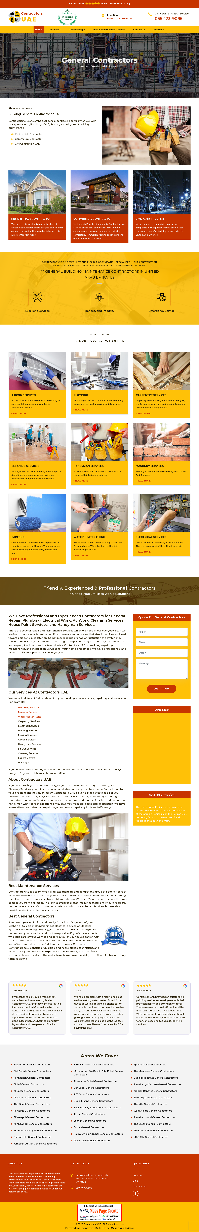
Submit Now (161, 688)
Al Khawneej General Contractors (33, 1124)
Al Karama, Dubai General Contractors (95, 1081)
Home (38, 29)
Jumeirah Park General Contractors (94, 1064)
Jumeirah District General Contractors (35, 1143)
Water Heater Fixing (29, 716)
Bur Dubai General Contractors (91, 1087)
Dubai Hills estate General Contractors (156, 1077)
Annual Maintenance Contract (109, 29)
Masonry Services (28, 712)
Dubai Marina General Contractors (93, 1101)
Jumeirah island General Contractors (154, 1117)
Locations (158, 29)
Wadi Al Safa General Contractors (153, 1110)
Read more (19, 413)
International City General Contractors (35, 1130)
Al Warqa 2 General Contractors (32, 1110)
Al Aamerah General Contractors (32, 1097)
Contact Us (139, 29)
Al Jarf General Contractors (29, 1084)
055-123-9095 (169, 18)
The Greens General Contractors (152, 1124)
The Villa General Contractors (150, 1104)
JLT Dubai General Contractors (91, 1094)
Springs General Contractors (150, 1064)
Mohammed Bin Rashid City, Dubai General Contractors (98, 1073)
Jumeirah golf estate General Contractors (157, 1084)
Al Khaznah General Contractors (32, 1077)
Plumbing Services (29, 707)
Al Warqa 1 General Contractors (31, 1117)
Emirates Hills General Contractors (153, 1130)
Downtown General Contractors (92, 1140)
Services (55, 29)
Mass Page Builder (122, 1228)
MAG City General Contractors (151, 1137)
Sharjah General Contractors (90, 1120)
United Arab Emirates (119, 18)
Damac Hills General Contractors (32, 1137)
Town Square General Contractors (153, 1097)
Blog (135, 1180)
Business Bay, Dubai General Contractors (97, 1107)
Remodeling (77, 29)
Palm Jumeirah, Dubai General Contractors (98, 1134)
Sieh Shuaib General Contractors (32, 1071)
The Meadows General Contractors (154, 1071)
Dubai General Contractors (89, 1127)
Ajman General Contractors (89, 1114)
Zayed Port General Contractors (32, 1064)
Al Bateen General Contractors (31, 1091)
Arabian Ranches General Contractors (155, 1091)
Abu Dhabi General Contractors (32, 1104)
